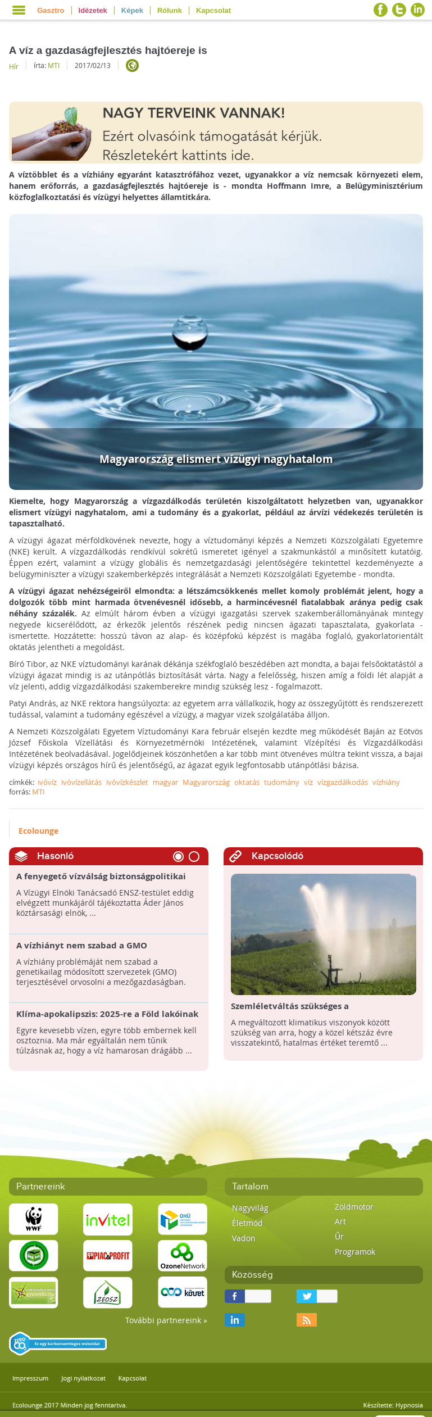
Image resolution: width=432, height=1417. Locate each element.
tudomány (281, 782)
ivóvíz (47, 782)
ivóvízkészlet (127, 782)
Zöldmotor (354, 1206)
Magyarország (206, 782)
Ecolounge (38, 830)
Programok (355, 1251)
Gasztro (50, 10)
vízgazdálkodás (342, 782)
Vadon (244, 1238)
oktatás (247, 782)
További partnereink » (166, 1320)
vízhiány (386, 782)
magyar (165, 782)
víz (308, 782)
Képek (132, 10)
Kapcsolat (213, 10)
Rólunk (169, 10)
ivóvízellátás (81, 782)
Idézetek (93, 10)
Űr (339, 1236)
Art (340, 1221)
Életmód (247, 1223)
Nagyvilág (250, 1207)
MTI (54, 65)
